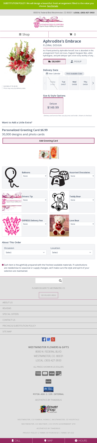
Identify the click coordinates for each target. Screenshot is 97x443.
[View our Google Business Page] (48, 340)
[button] (48, 389)
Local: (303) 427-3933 (48, 360)
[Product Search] (49, 280)
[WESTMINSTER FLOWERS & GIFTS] (48, 28)
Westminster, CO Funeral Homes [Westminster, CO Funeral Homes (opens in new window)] (34, 419)
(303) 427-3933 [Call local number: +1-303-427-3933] (87, 12)
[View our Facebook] (44, 340)
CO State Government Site (62, 424)
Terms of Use (67, 433)
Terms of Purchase (49, 433)
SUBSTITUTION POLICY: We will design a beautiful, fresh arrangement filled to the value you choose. (48, 4)
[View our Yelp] (53, 340)
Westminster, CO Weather (34, 424)
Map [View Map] (48, 440)
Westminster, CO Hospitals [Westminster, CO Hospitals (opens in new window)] (65, 419)
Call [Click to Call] (16, 440)
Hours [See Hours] (81, 440)
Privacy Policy (30, 433)
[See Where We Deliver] (48, 295)
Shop (24, 34)
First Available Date (74, 73)
